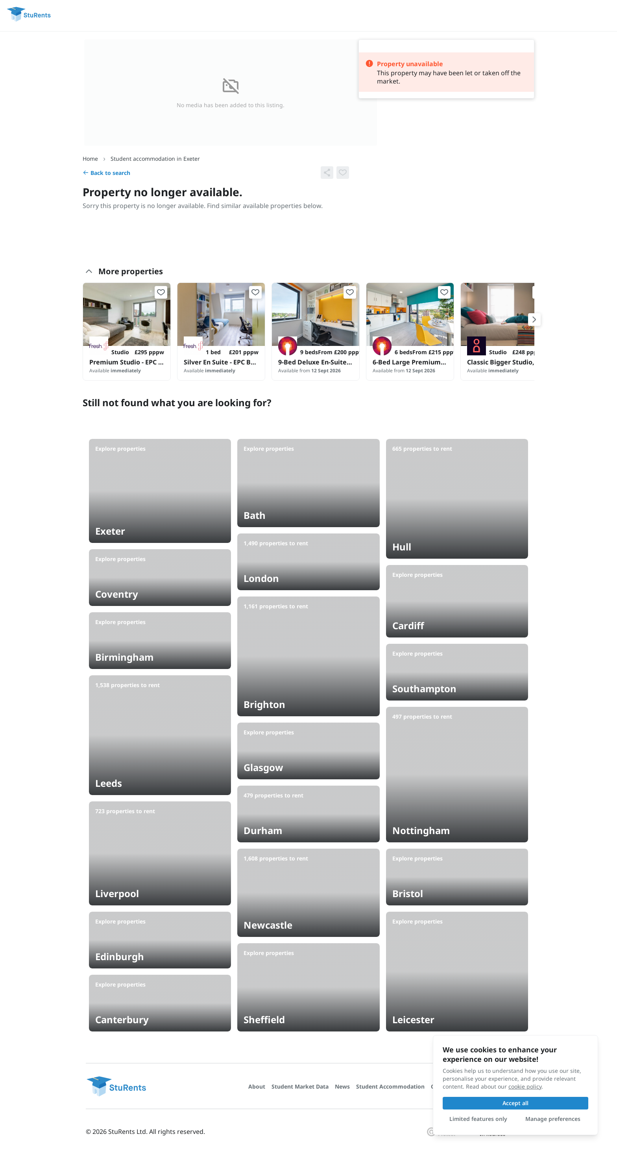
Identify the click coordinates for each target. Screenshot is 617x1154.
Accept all (515, 1103)
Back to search (106, 173)
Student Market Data (300, 1086)
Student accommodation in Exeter (155, 158)
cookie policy (524, 1086)
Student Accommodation (390, 1086)
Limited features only (478, 1118)
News (342, 1086)
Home (90, 158)
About (256, 1086)
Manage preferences (552, 1118)
